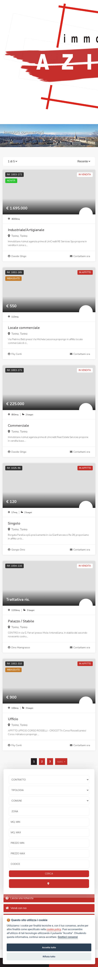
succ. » (61, 761)
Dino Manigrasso (19, 647)
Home (7, 140)
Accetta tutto (49, 947)
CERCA (49, 873)
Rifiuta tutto (49, 956)
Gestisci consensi (68, 937)
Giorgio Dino (16, 549)
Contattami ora (80, 256)
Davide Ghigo (17, 256)
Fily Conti (15, 354)
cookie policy (54, 929)
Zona (15, 811)
